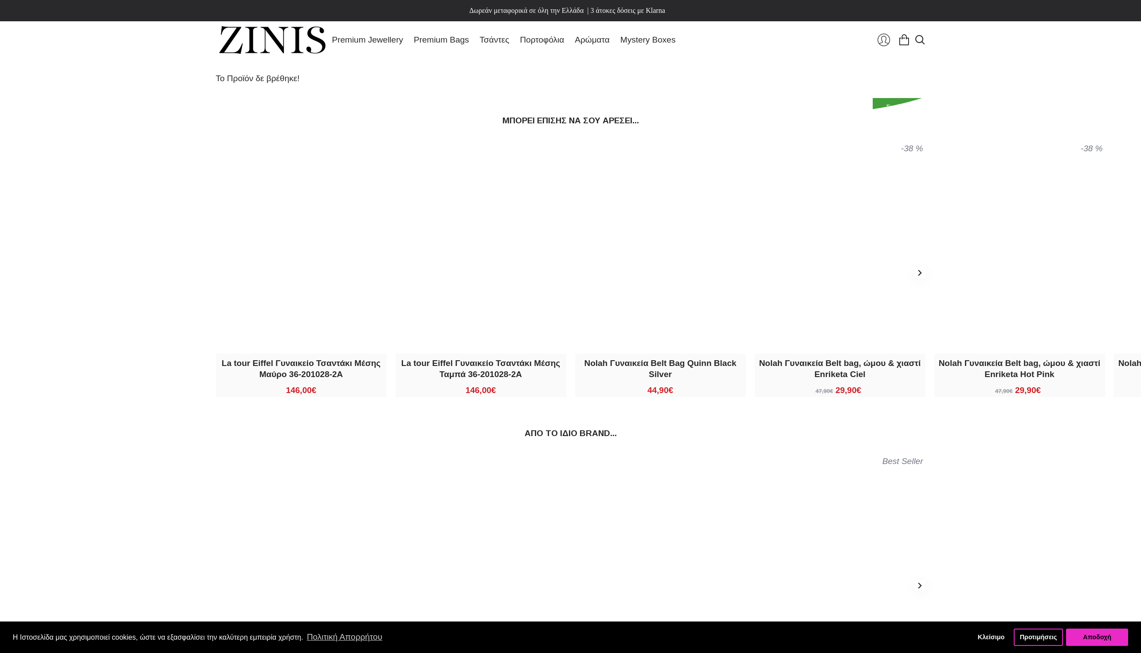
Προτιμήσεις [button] (1038, 637)
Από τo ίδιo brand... (571, 433)
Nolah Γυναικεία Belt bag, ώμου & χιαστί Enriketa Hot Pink (1020, 368)
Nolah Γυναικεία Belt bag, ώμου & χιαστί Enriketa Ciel (840, 368)
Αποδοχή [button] (1097, 637)
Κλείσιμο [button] (991, 637)
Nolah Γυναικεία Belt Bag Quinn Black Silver (660, 368)
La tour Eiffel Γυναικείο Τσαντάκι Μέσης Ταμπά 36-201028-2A (480, 368)
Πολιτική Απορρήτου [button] (344, 636)
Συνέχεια (899, 106)
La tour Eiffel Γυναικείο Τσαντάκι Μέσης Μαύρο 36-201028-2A (301, 368)
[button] (920, 272)
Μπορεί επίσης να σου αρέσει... (570, 120)
